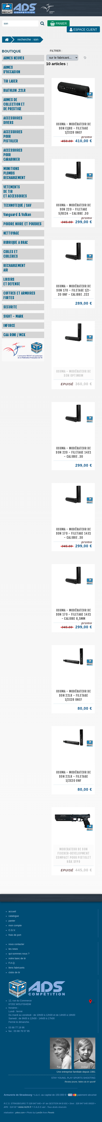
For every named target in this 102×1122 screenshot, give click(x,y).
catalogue (14, 916)
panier (12, 920)
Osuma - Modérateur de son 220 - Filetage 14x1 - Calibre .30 (73, 452)
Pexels (51, 1112)
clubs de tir (14, 972)
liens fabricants (16, 967)
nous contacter (16, 944)
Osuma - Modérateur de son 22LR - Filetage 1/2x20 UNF (73, 776)
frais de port (15, 935)
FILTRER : (56, 50)
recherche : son (27, 39)
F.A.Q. (12, 963)
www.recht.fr (24, 1107)
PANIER (58, 23)
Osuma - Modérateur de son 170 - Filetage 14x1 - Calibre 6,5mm (73, 614)
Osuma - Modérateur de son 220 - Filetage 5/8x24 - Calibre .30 (73, 209)
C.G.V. (12, 930)
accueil (12, 911)
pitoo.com (20, 1112)
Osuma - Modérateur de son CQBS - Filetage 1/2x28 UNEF (73, 128)
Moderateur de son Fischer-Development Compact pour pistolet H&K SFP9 (73, 855)
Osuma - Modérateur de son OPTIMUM (73, 373)
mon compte (15, 925)
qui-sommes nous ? (19, 953)
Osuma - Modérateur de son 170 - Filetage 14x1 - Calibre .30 (73, 533)
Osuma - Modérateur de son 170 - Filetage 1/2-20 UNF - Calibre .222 (73, 290)
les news (13, 949)
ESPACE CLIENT (83, 29)
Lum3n (39, 1112)
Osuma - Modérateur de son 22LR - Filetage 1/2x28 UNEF (73, 695)
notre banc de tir (17, 958)
